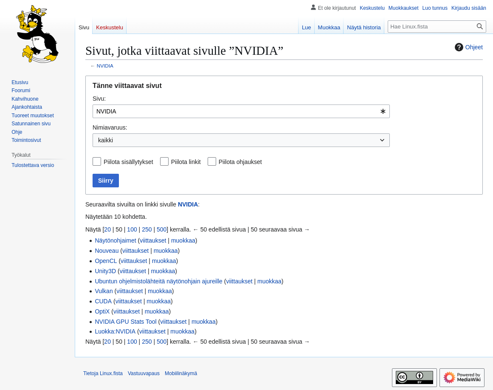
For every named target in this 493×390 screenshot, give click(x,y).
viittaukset (153, 240)
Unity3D (105, 271)
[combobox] (241, 111)
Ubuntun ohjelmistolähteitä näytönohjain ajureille (158, 281)
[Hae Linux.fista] (437, 26)
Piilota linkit (186, 161)
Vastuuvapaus (144, 373)
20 (107, 229)
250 (147, 229)
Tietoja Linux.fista (103, 373)
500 (161, 229)
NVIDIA (105, 65)
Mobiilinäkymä (181, 373)
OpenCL (106, 260)
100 (132, 229)
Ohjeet (468, 47)
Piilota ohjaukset (240, 161)
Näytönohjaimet (115, 240)
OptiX (102, 311)
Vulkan (104, 291)
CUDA (103, 301)
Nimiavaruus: (110, 127)
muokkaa (183, 240)
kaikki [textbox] (105, 140)
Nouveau (106, 250)
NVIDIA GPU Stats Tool (125, 321)
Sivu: (99, 98)
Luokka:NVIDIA (115, 331)
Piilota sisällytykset (128, 161)
